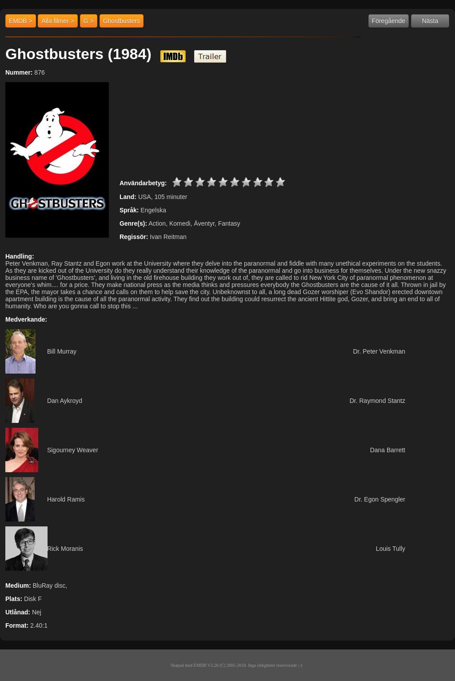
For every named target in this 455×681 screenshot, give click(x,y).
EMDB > (20, 20)
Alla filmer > (57, 20)
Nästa (430, 20)
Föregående (389, 20)
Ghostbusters (121, 20)
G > (89, 20)
